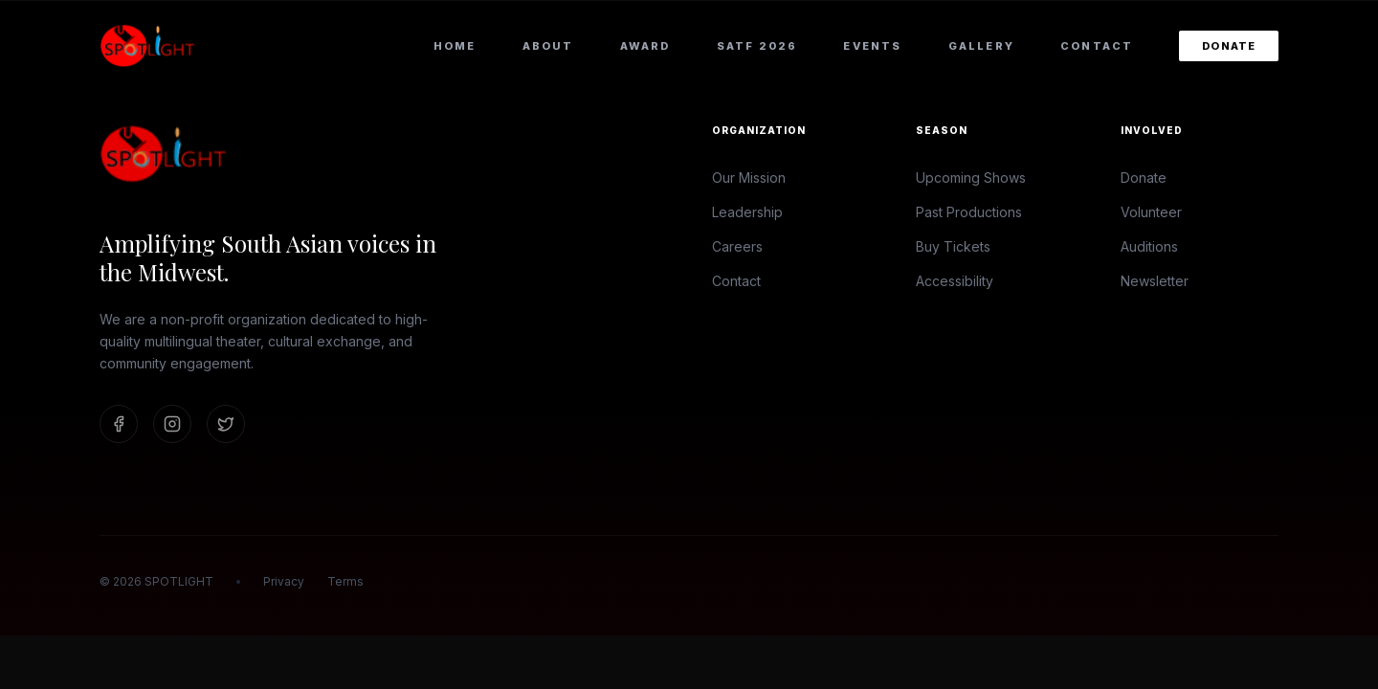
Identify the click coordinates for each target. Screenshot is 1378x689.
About (548, 46)
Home (455, 46)
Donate (1229, 46)
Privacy (283, 581)
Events (872, 46)
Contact (1096, 46)
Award (645, 46)
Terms (345, 581)
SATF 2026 (757, 46)
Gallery (981, 46)
